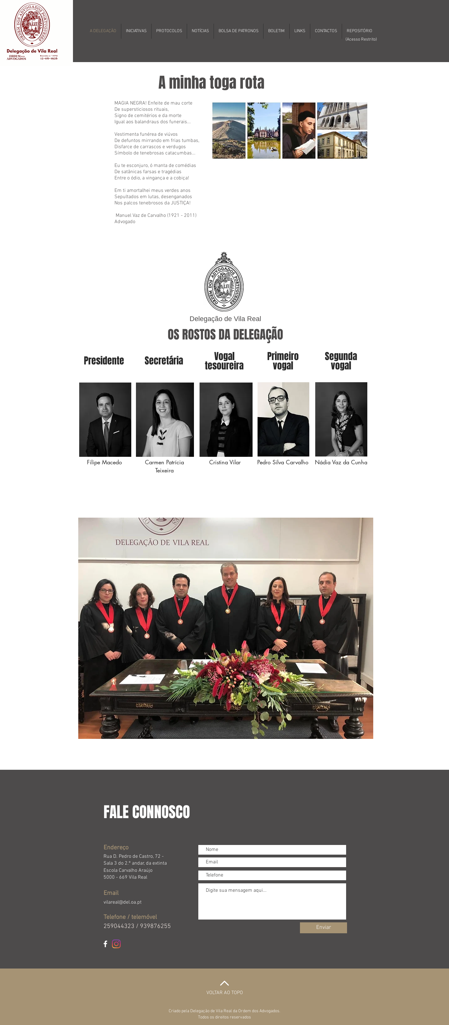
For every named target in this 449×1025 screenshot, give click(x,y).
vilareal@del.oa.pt (123, 902)
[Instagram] (116, 944)
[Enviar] (323, 927)
